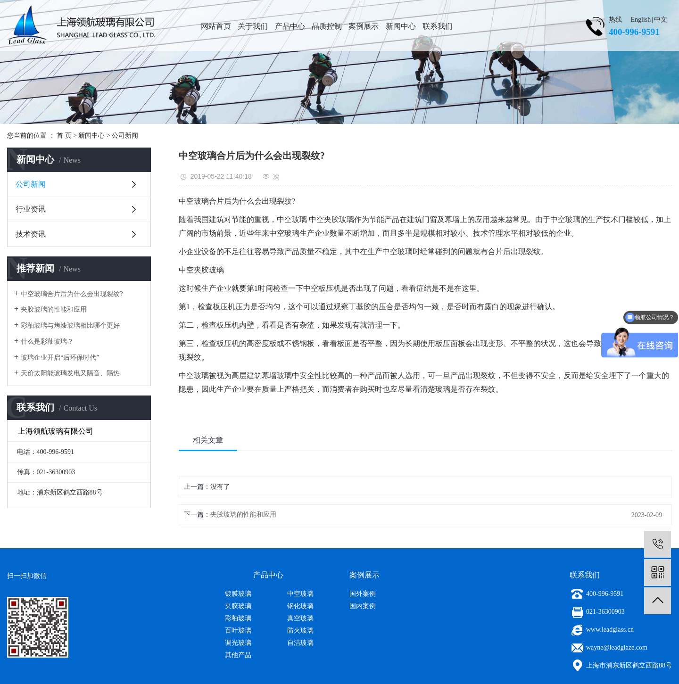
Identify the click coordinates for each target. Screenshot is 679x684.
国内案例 (362, 606)
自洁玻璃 (300, 642)
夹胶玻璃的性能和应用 (54, 309)
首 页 (64, 135)
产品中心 (290, 26)
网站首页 (216, 26)
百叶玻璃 (238, 630)
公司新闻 (125, 135)
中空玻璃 (300, 593)
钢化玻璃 (300, 606)
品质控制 (327, 26)
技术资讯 (31, 234)
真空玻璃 (300, 618)
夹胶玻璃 (238, 606)
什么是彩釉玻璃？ (47, 341)
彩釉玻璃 (238, 618)
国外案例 (362, 593)
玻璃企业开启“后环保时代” (60, 357)
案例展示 (363, 26)
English (641, 19)
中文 (660, 19)
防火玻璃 (300, 630)
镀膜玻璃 (238, 593)
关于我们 (253, 26)
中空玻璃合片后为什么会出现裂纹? (72, 293)
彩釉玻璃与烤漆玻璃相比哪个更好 (70, 325)
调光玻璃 (238, 642)
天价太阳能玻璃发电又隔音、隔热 (70, 373)
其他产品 (238, 655)
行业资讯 (31, 209)
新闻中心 (401, 26)
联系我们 (437, 26)
